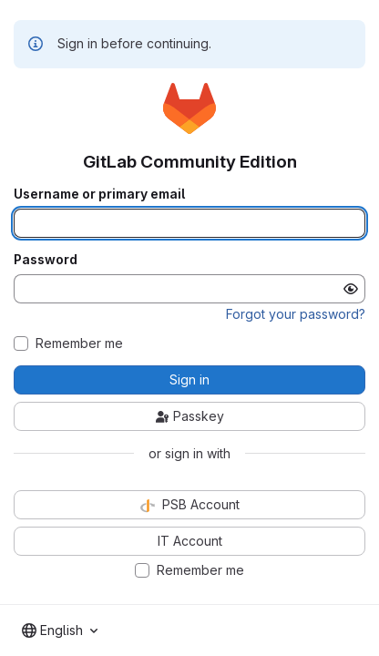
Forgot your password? (295, 314)
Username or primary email (99, 194)
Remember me (79, 343)
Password (45, 259)
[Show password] (350, 288)
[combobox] (60, 630)
